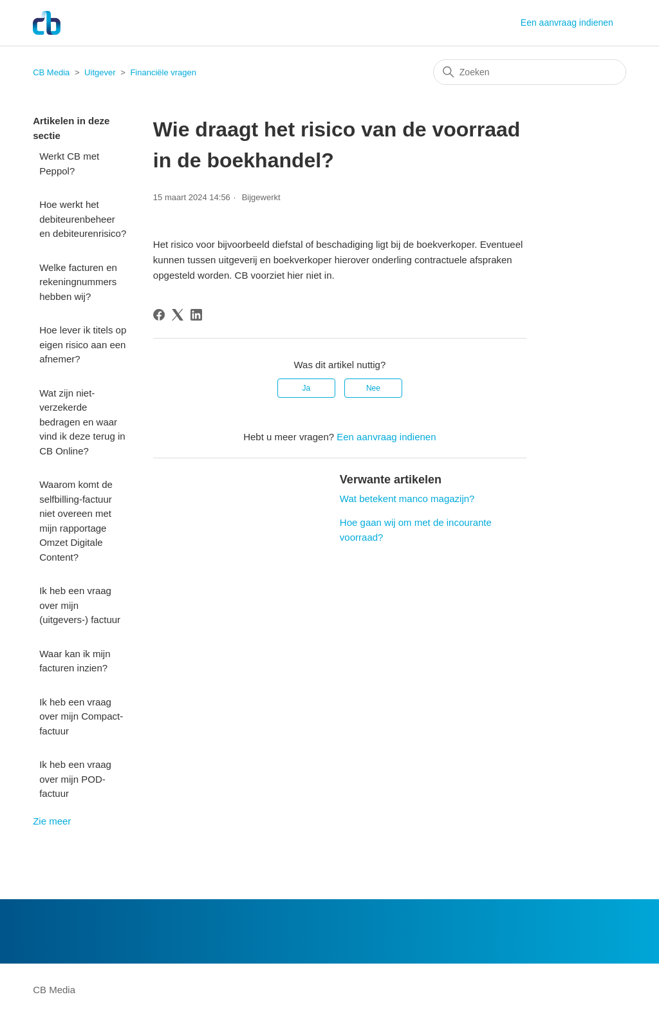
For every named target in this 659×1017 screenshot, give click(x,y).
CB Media (51, 72)
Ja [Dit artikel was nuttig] (306, 388)
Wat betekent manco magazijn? (407, 498)
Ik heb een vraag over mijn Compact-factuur (81, 716)
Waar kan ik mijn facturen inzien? (74, 661)
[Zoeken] (529, 72)
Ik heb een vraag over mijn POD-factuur (75, 779)
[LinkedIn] (196, 315)
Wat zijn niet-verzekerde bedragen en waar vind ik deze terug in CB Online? (82, 421)
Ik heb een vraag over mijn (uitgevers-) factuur (79, 605)
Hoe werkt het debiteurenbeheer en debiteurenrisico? (82, 219)
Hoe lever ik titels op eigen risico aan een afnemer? (82, 344)
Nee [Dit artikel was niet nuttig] (373, 388)
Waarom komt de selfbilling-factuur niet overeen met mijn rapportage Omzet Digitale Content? (76, 521)
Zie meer (52, 821)
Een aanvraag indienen (567, 22)
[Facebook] (159, 315)
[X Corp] (177, 315)
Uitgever (99, 72)
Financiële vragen (163, 72)
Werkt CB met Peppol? (69, 163)
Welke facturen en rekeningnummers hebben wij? (78, 282)
